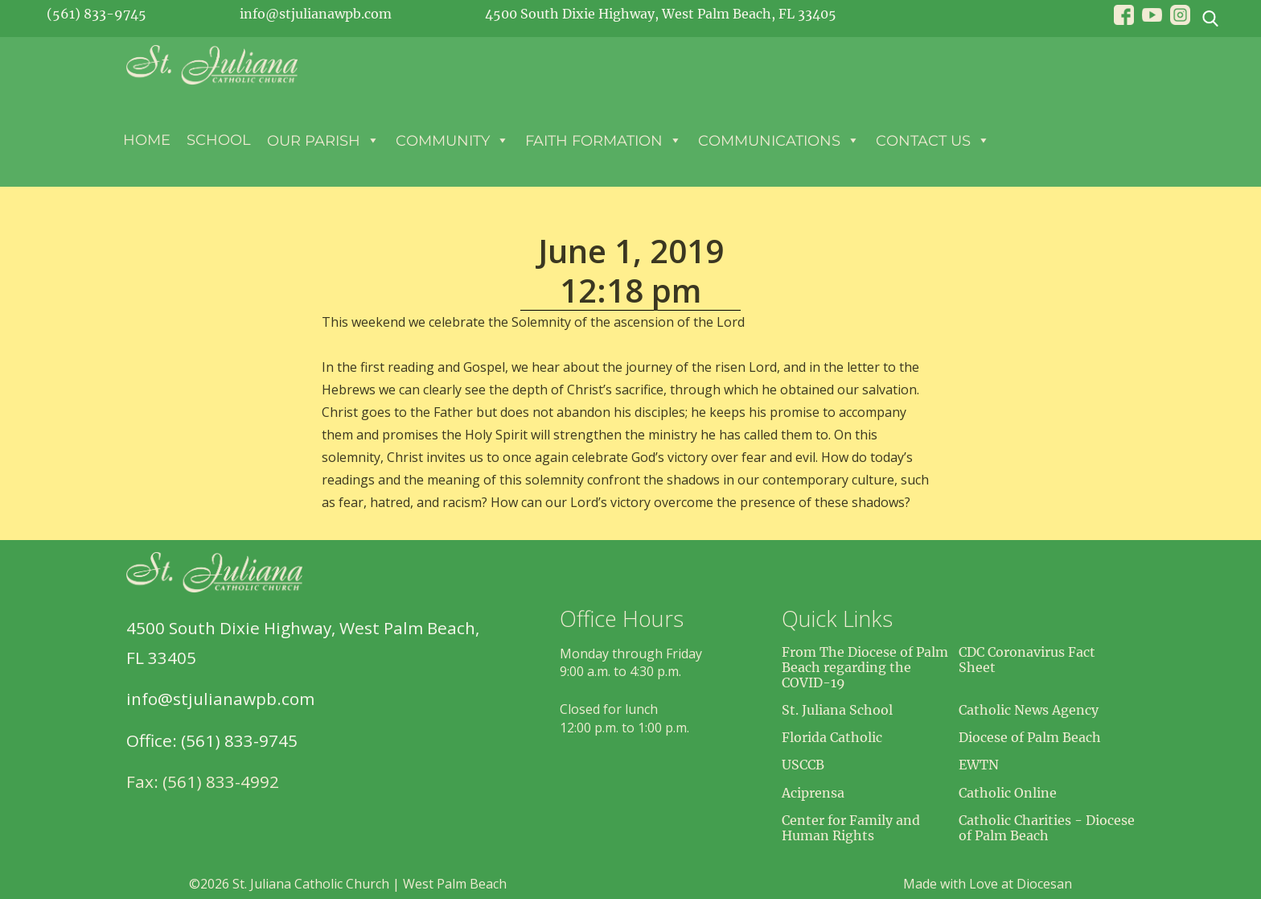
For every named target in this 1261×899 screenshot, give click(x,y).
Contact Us (933, 140)
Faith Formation (603, 140)
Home (146, 140)
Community (452, 140)
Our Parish (323, 140)
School (219, 140)
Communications (779, 140)
